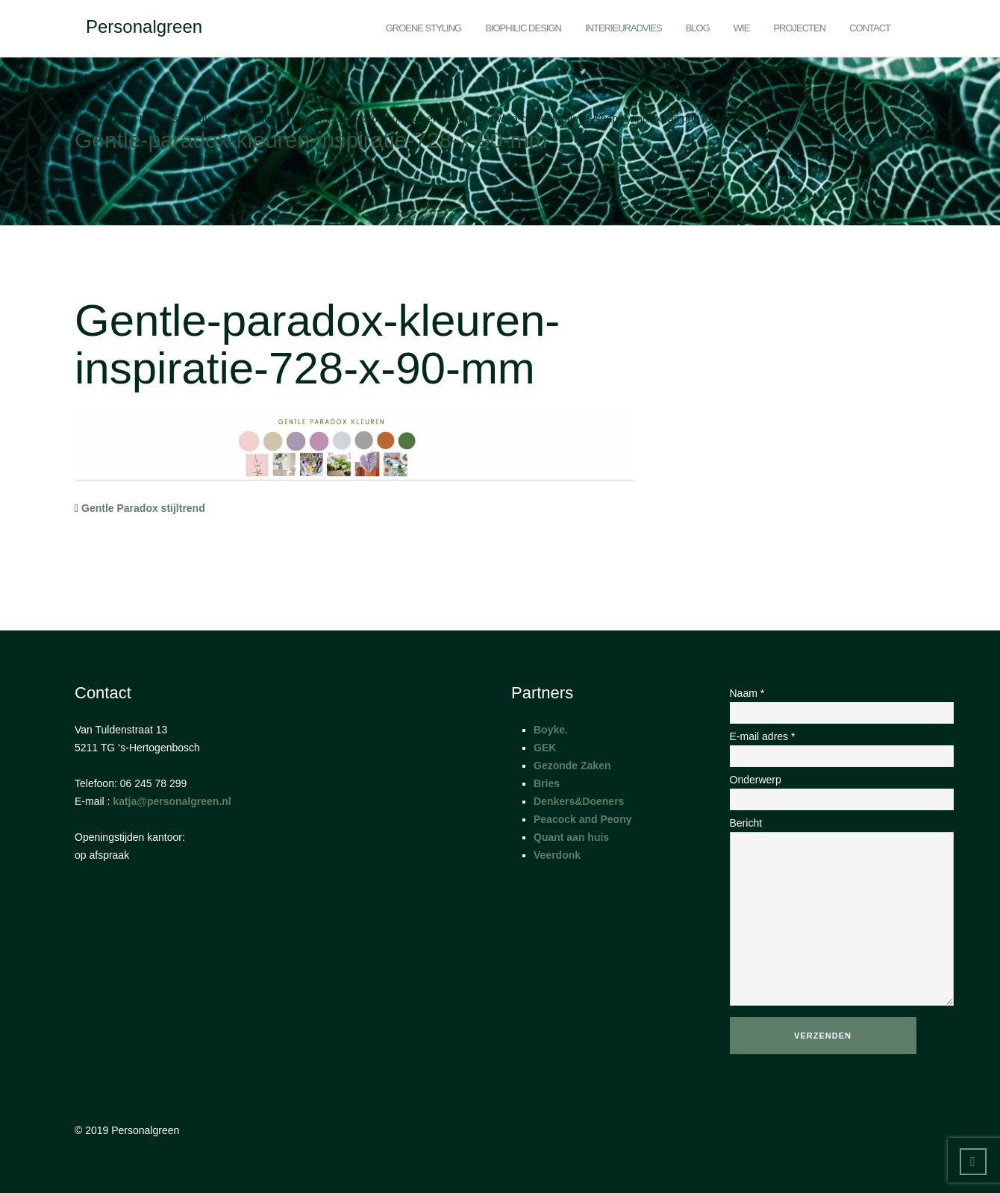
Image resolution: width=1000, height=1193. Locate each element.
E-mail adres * (828, 746)
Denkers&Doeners (579, 801)
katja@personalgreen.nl (172, 801)
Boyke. (551, 730)
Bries (547, 783)
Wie (742, 28)
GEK (545, 748)
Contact (869, 28)
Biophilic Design (523, 28)
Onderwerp (828, 789)
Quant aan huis (571, 837)
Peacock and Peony (583, 819)
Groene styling (424, 28)
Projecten (799, 28)
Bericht (828, 912)
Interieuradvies (623, 28)
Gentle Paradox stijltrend (143, 508)
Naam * (828, 702)
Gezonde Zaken (572, 765)
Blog (698, 28)
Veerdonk (557, 855)
